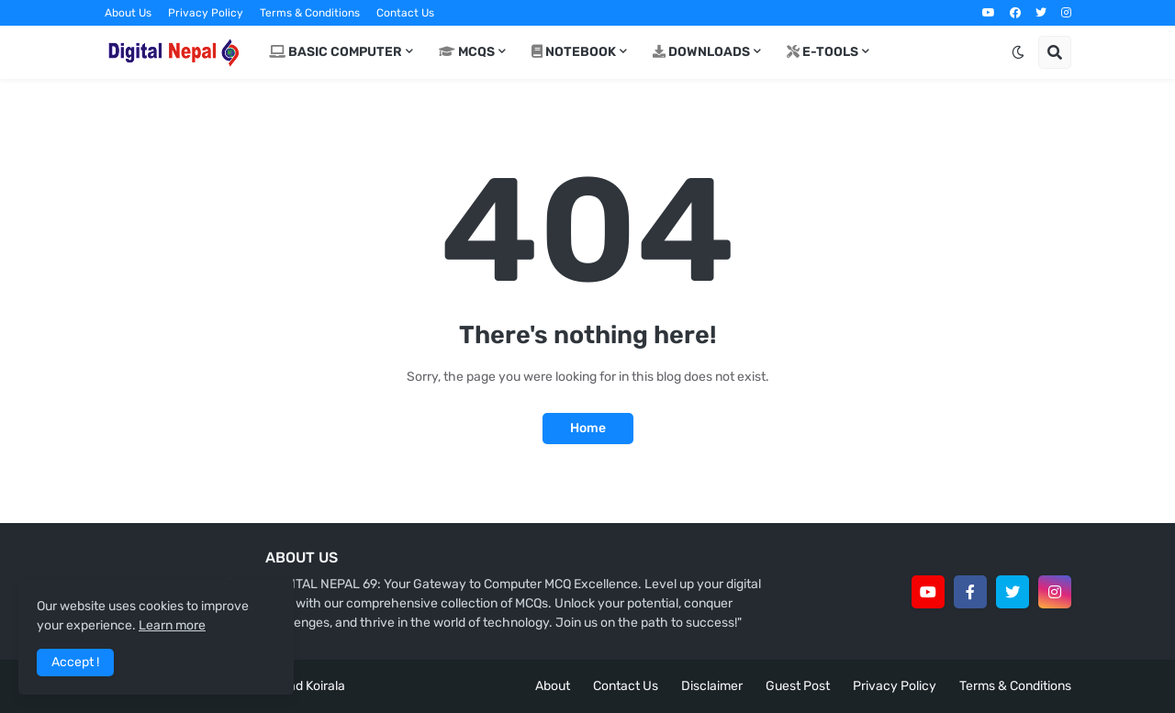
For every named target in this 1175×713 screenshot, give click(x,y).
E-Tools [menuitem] (822, 52)
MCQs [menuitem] (467, 52)
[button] (1018, 52)
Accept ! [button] (75, 662)
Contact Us (405, 12)
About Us (128, 12)
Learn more (172, 625)
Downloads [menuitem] (701, 52)
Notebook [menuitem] (574, 52)
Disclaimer (712, 686)
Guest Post (798, 686)
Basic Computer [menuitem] (335, 52)
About (552, 686)
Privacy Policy (205, 12)
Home (588, 428)
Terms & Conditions (310, 12)
